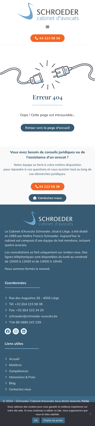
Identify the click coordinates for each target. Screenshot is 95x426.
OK (36, 420)
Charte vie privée (53, 420)
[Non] (90, 414)
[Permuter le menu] (47, 27)
